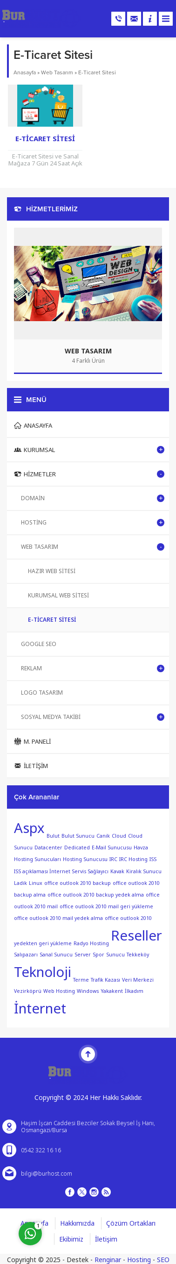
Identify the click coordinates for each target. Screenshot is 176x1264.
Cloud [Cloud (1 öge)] (119, 836)
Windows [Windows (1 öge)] (88, 991)
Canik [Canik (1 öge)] (103, 836)
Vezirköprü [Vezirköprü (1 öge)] (27, 991)
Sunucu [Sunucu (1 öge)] (115, 954)
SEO (163, 1259)
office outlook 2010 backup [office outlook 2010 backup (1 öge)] (77, 883)
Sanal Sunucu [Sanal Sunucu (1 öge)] (56, 954)
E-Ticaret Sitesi (45, 138)
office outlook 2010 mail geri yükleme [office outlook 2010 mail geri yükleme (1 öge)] (106, 906)
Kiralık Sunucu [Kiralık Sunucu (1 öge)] (144, 871)
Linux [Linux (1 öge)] (35, 883)
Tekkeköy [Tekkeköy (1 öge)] (138, 954)
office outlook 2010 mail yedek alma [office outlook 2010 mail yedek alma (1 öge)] (58, 918)
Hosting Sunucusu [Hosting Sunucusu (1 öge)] (85, 859)
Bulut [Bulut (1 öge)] (53, 836)
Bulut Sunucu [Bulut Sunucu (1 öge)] (78, 836)
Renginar (108, 1259)
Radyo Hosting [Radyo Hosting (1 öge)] (91, 943)
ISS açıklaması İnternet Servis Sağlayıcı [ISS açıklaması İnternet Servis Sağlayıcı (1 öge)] (61, 871)
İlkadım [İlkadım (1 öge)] (134, 991)
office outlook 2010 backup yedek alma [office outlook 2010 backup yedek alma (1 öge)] (95, 894)
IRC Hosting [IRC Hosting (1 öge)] (133, 859)
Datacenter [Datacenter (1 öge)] (48, 847)
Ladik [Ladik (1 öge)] (20, 883)
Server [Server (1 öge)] (82, 954)
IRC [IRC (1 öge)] (113, 859)
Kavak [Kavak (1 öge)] (117, 871)
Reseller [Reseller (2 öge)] (136, 935)
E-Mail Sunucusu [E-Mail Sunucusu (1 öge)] (112, 847)
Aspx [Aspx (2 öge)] (29, 828)
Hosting (139, 1259)
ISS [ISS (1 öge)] (152, 859)
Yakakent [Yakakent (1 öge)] (112, 991)
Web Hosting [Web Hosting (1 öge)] (59, 991)
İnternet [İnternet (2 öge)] (40, 1008)
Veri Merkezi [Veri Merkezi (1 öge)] (138, 979)
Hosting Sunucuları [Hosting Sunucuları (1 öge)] (37, 859)
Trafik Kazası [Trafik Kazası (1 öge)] (105, 979)
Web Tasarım (57, 72)
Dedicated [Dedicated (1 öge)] (77, 847)
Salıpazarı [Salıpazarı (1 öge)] (26, 954)
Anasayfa (25, 72)
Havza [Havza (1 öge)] (141, 847)
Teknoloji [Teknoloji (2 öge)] (42, 971)
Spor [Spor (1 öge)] (98, 954)
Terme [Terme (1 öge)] (81, 979)
